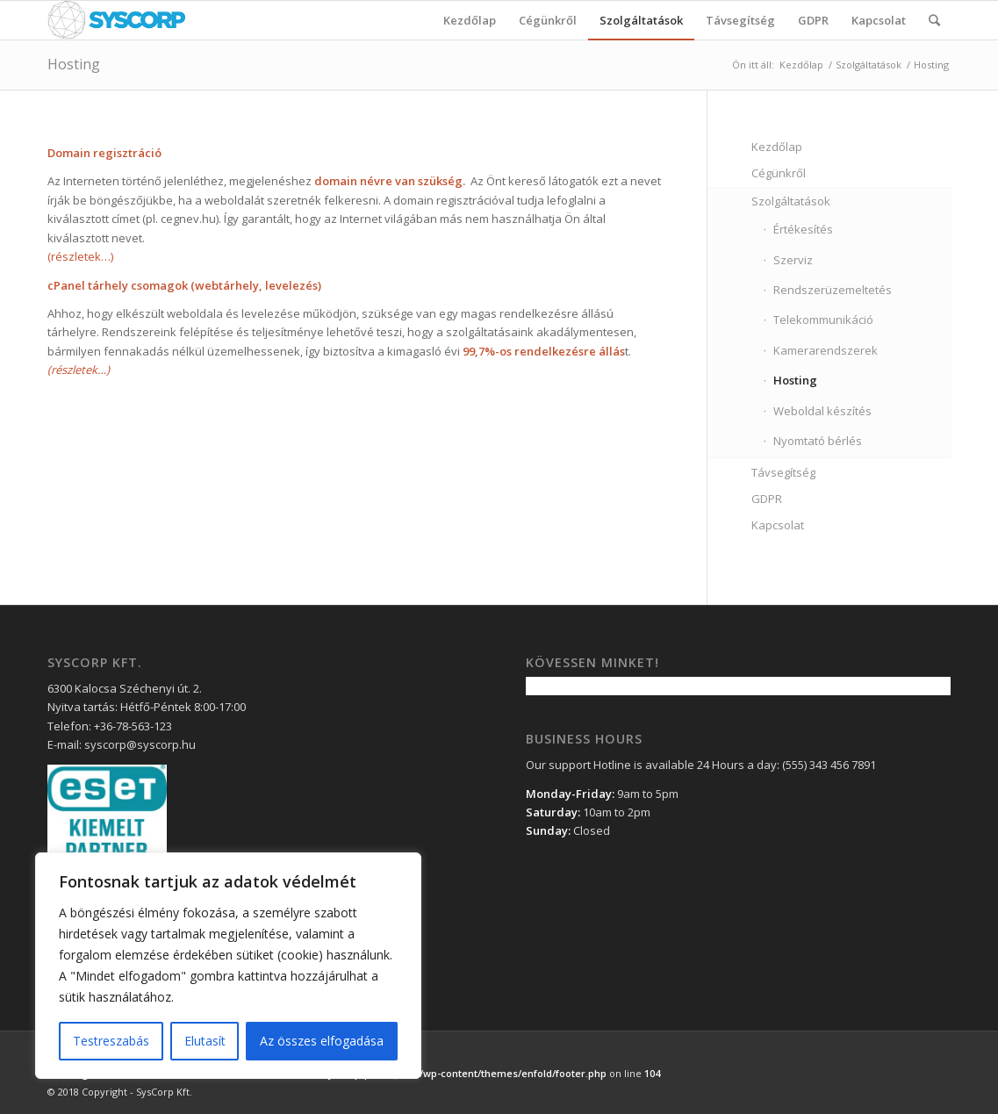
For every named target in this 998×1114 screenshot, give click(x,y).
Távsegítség (783, 472)
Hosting (73, 64)
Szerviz (793, 260)
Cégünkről (778, 173)
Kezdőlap (801, 64)
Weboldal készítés (822, 411)
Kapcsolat (777, 525)
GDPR (766, 499)
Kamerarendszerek (825, 350)
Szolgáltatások (868, 64)
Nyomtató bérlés (817, 441)
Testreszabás (111, 1040)
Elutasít (205, 1040)
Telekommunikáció (823, 319)
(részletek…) (80, 256)
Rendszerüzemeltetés (832, 290)
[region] (228, 965)
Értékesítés (803, 229)
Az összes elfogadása (322, 1040)
